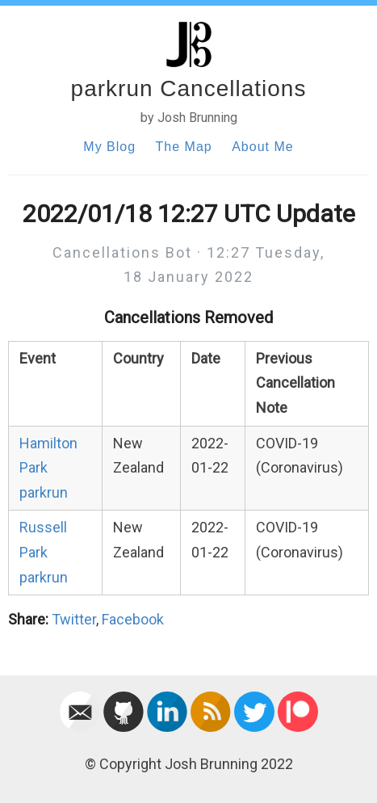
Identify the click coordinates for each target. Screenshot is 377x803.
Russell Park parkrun (43, 552)
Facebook (133, 619)
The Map (184, 146)
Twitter (74, 619)
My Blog (109, 146)
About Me (262, 146)
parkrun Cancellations (189, 88)
